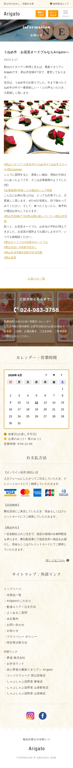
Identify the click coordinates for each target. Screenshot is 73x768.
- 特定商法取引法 (15, 642)
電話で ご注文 (41, 13)
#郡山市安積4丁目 (15, 216)
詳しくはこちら (57, 560)
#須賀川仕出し (28, 247)
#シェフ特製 (44, 190)
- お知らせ (11, 630)
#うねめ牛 (40, 164)
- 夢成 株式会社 (14, 657)
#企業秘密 (10, 190)
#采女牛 (29, 164)
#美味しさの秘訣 (26, 190)
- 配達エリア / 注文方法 (20, 606)
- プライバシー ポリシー (20, 636)
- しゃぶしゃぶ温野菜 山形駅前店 (26, 687)
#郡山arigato (14, 169)
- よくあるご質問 (15, 612)
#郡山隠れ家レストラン (40, 216)
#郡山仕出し (11, 247)
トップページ (12, 588)
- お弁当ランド (14, 663)
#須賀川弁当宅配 (32, 252)
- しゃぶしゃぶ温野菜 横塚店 (23, 681)
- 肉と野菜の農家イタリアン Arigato (28, 669)
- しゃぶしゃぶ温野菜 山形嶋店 (25, 693)
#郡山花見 (10, 257)
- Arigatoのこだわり (17, 600)
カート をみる (53, 13)
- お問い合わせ (14, 624)
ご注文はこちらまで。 (36, 306)
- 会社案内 (11, 618)
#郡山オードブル (14, 242)
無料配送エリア (59, 4)
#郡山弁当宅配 (13, 252)
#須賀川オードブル (36, 242)
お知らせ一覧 (36, 278)
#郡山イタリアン (14, 164)
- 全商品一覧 (12, 594)
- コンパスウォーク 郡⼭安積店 (25, 675)
